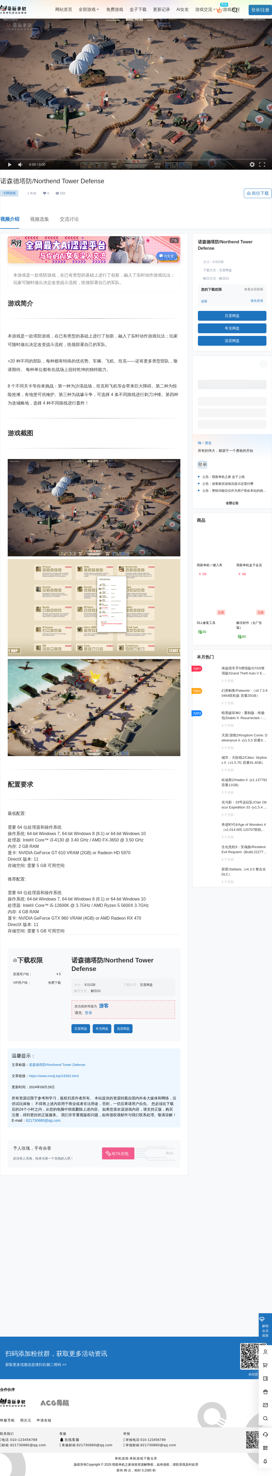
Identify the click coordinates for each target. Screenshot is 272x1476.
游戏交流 (205, 9)
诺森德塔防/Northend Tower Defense (57, 1355)
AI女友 (166, 256)
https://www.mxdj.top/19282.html (54, 1366)
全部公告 (232, 503)
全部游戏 (89, 9)
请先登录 (256, 301)
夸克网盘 (102, 1319)
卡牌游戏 (9, 193)
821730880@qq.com (43, 1411)
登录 (88, 1303)
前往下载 (258, 193)
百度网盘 (80, 1319)
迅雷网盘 (123, 1319)
